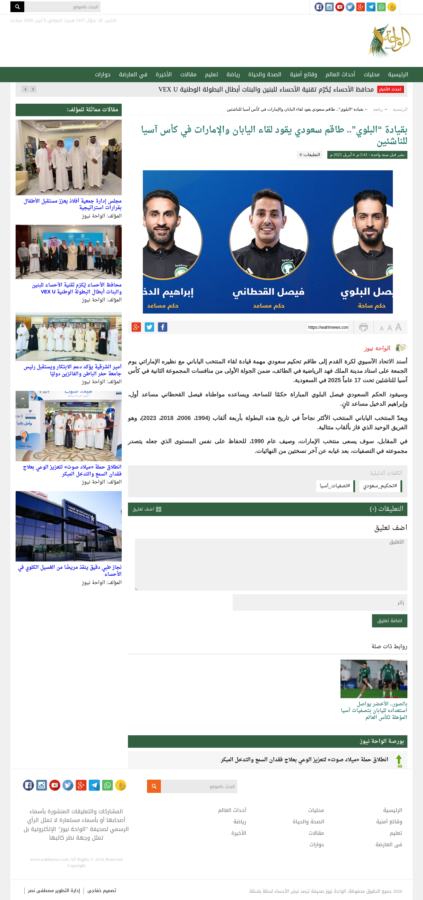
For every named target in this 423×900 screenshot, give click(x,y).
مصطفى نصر (41, 890)
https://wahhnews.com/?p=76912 (328, 328)
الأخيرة (164, 74)
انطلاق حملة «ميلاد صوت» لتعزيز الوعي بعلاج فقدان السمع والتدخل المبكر (72, 471)
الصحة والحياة (265, 74)
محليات (372, 74)
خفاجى (94, 890)
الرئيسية (398, 74)
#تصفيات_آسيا (335, 486)
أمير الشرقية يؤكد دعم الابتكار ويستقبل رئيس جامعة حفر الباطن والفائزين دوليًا (73, 370)
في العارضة (133, 74)
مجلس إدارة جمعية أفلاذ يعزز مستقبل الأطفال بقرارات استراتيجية (73, 205)
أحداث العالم (340, 74)
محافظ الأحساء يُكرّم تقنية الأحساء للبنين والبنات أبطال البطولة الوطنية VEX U (266, 89)
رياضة (233, 74)
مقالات (188, 74)
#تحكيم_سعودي (380, 486)
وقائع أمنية (303, 74)
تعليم (211, 74)
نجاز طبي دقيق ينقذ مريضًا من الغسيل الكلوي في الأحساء (70, 571)
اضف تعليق (143, 509)
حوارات (103, 74)
